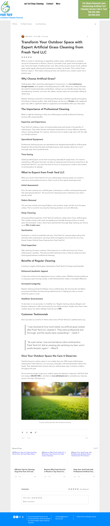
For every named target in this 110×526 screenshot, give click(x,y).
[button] (95, 24)
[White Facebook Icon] (20, 517)
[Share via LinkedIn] (31, 432)
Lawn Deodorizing (41, 24)
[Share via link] (35, 432)
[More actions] (87, 36)
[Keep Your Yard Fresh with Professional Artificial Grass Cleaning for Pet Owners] (84, 459)
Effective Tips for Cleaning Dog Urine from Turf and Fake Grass (24, 470)
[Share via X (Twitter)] (27, 432)
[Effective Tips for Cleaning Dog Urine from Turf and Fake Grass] (25, 459)
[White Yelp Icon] (23, 517)
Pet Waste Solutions (26, 24)
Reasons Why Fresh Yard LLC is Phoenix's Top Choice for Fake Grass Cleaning (55, 470)
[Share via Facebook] (22, 432)
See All (96, 448)
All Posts (14, 24)
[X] (17, 517)
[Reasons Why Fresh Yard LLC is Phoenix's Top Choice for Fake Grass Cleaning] (55, 459)
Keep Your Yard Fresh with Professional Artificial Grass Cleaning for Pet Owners (84, 470)
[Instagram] (14, 517)
